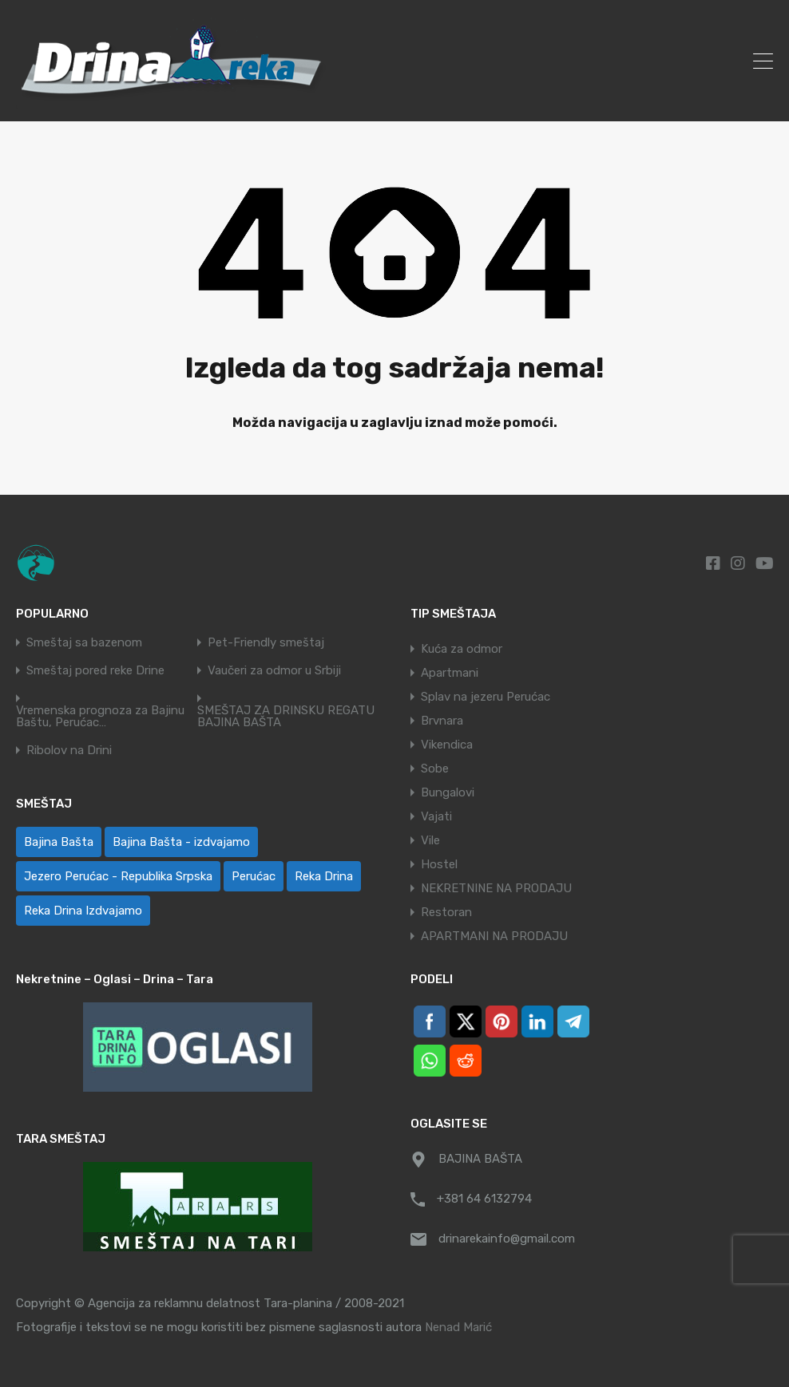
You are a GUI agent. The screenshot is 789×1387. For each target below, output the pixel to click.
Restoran (446, 912)
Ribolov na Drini (69, 751)
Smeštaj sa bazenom (84, 643)
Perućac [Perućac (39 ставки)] (254, 876)
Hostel (439, 864)
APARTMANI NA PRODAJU (494, 936)
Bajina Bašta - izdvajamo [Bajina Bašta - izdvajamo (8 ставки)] (181, 842)
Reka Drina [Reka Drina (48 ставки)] (324, 876)
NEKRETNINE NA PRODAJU (496, 888)
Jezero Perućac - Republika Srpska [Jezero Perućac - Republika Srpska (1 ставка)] (118, 876)
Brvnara (442, 720)
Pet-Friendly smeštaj (266, 643)
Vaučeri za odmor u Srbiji (274, 671)
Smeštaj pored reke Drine (95, 671)
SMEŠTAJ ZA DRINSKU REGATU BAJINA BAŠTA (286, 717)
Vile (430, 840)
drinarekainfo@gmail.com (506, 1238)
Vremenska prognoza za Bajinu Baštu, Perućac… (100, 717)
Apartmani (449, 673)
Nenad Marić (458, 1327)
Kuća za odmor (461, 649)
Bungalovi (447, 792)
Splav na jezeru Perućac (485, 697)
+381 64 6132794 (484, 1198)
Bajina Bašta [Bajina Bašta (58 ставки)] (58, 842)
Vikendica (447, 744)
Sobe (435, 768)
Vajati (436, 816)
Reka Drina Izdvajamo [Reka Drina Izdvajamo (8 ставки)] (83, 910)
